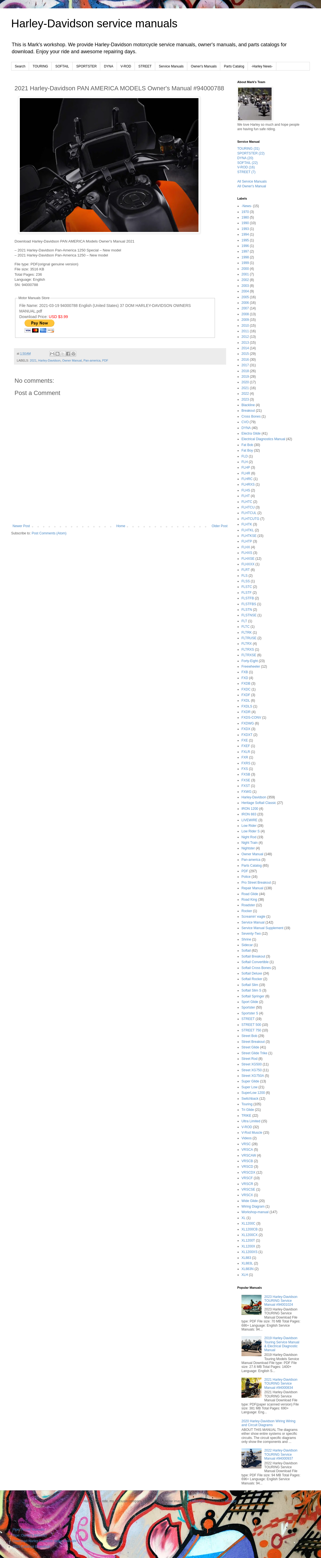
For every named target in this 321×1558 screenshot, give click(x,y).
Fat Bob (247, 445)
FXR (244, 757)
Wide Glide (249, 1201)
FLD (244, 456)
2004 (245, 291)
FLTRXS (247, 649)
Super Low (249, 1087)
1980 (245, 217)
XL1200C (248, 1223)
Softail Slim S (251, 990)
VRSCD (247, 1167)
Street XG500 (251, 1064)
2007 (245, 308)
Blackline (248, 405)
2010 (245, 326)
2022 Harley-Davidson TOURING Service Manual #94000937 (281, 1454)
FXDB (245, 683)
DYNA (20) (245, 158)
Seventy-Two (251, 934)
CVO (245, 422)
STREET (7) (246, 172)
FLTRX (246, 644)
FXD (244, 678)
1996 (245, 246)
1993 (245, 229)
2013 (245, 343)
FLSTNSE (249, 615)
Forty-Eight (249, 661)
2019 (245, 377)
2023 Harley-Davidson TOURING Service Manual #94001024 (281, 1301)
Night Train (249, 843)
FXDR (246, 712)
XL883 (246, 1258)
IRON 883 (248, 814)
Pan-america (91, 360)
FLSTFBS (248, 604)
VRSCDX (248, 1172)
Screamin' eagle (253, 917)
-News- (246, 206)
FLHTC (246, 502)
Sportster (248, 1007)
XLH (244, 1275)
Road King (249, 900)
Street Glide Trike (254, 1053)
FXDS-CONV (251, 717)
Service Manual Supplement (262, 928)
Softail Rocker (251, 979)
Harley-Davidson (49, 360)
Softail (246, 951)
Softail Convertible (255, 962)
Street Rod (249, 1059)
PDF (105, 360)
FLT (244, 621)
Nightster (248, 848)
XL (243, 1218)
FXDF (245, 695)
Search (20, 66)
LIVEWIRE (249, 820)
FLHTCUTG (250, 519)
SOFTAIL (62, 66)
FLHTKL (247, 530)
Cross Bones (251, 416)
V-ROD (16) (246, 167)
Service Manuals (171, 66)
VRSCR (247, 1184)
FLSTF (246, 593)
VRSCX (247, 1195)
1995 (245, 240)
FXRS (245, 763)
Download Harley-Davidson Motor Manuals (44, 1541)
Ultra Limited (250, 1121)
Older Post (219, 526)
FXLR (245, 752)
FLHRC (247, 479)
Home (120, 526)
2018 (245, 371)
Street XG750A (252, 1076)
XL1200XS (249, 1252)
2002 (245, 280)
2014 (245, 348)
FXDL (245, 700)
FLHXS (246, 553)
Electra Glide (251, 433)
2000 (245, 269)
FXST (245, 786)
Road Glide (249, 894)
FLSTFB (247, 598)
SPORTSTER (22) (251, 153)
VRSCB (247, 1161)
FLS (244, 576)
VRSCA (247, 1150)
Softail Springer (252, 996)
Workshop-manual (255, 1212)
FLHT (245, 496)
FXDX (245, 729)
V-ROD (126, 66)
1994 (245, 234)
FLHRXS (248, 484)
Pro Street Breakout (256, 883)
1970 (245, 212)
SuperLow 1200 (253, 1093)
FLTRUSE (249, 638)
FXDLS (246, 706)
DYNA (108, 66)
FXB (244, 672)
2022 (245, 394)
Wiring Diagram (253, 1206)
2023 (245, 399)
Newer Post (21, 526)
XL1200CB (249, 1229)
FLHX (245, 547)
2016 (245, 360)
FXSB (245, 774)
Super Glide (250, 1081)
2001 (245, 274)
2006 (245, 303)
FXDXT (246, 735)
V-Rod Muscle (251, 1133)
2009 (245, 320)
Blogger (231, 1501)
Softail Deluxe (251, 973)
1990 (245, 223)
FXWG (246, 792)
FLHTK (246, 524)
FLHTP (246, 541)
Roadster (248, 905)
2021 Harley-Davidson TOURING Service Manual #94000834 (281, 1384)
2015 (245, 354)
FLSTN (246, 610)
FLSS (245, 581)
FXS (244, 769)
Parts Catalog (234, 66)
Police (246, 877)
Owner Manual (72, 360)
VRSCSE (248, 1189)
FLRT (245, 570)
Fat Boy (247, 450)
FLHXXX (248, 564)
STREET (145, 66)
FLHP (245, 467)
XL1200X (248, 1246)
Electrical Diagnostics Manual (263, 439)
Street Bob (249, 1036)
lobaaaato (197, 1501)
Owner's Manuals (204, 66)
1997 (245, 251)
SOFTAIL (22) (247, 163)
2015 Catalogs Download (31, 1547)
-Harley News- (262, 66)
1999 (245, 263)
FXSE (245, 780)
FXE (244, 740)
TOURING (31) (248, 149)
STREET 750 (251, 1030)
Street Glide (250, 1047)
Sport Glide (249, 1002)
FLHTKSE (249, 536)
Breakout (248, 411)
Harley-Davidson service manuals (94, 23)
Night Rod (248, 837)
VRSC (246, 1144)
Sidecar (247, 945)
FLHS (245, 490)
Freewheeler (250, 666)
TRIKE (246, 1116)
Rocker (246, 911)
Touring (246, 1104)
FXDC (246, 689)
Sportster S (249, 1013)
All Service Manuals (252, 181)
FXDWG (247, 723)
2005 (245, 297)
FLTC (245, 627)
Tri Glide (247, 1110)
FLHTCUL (249, 513)
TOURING (40, 66)
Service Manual (253, 922)
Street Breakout (253, 1042)
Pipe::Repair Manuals (29, 1530)
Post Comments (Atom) (49, 533)
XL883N (247, 1269)
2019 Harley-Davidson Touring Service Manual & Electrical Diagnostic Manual (281, 1344)
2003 (245, 286)
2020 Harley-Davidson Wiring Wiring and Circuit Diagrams (268, 1423)
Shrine (246, 939)
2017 (245, 365)
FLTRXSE (248, 655)
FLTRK (246, 632)
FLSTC (246, 587)
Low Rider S (250, 831)
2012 (245, 337)
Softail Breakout (253, 956)
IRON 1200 (249, 809)
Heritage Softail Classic (258, 803)
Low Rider (249, 826)
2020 (245, 382)
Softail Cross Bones (256, 968)
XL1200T (248, 1240)
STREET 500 (251, 1025)
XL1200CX (249, 1235)
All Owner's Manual (251, 186)
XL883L (247, 1263)
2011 (245, 331)
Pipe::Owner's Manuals (30, 1535)
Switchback (249, 1099)
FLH (244, 462)
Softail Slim (249, 985)
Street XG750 (251, 1070)
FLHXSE (248, 559)
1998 (245, 257)
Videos (246, 1138)
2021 (33, 360)
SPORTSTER (86, 66)
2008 (245, 314)
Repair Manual (252, 888)
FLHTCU (248, 507)
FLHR (245, 473)
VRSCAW (248, 1155)
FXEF (245, 746)
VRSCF (247, 1178)
